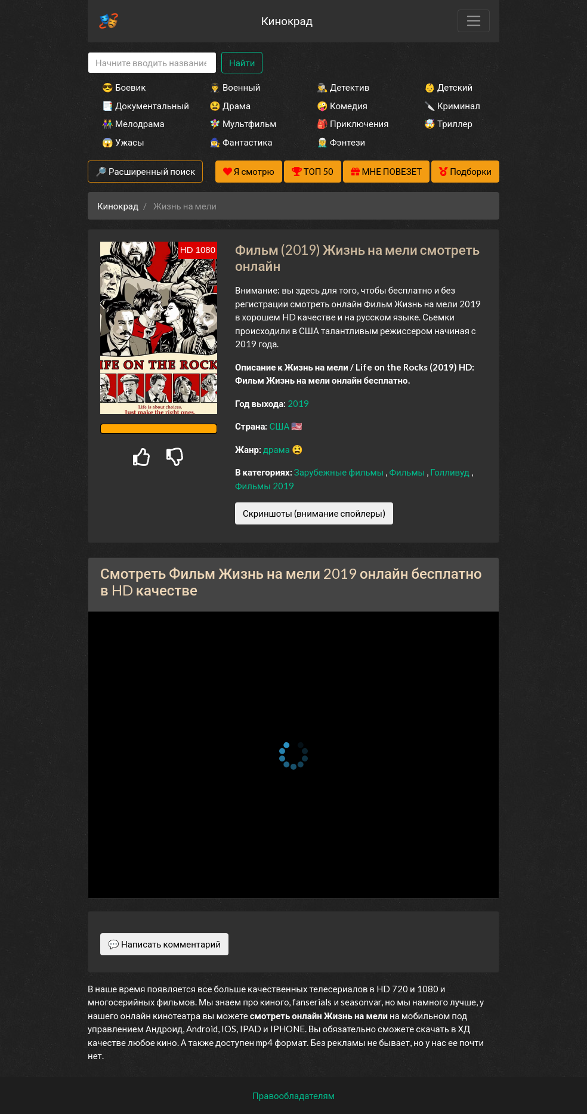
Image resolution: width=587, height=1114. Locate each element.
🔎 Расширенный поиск (145, 171)
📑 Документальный (139, 105)
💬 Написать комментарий (164, 944)
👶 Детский (448, 87)
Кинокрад (287, 20)
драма (277, 449)
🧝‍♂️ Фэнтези (341, 142)
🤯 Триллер (448, 123)
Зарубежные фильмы (340, 472)
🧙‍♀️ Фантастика (241, 142)
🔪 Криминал (452, 105)
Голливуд (450, 472)
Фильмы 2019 (264, 485)
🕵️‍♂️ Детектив (343, 87)
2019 (298, 403)
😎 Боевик (124, 87)
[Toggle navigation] (474, 21)
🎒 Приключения (352, 123)
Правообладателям (293, 1095)
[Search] (152, 63)
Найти (242, 62)
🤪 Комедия (342, 105)
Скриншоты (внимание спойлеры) (314, 513)
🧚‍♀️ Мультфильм (242, 123)
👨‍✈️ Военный (234, 87)
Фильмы (408, 472)
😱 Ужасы (123, 142)
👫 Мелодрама (133, 123)
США (280, 426)
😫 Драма (230, 105)
